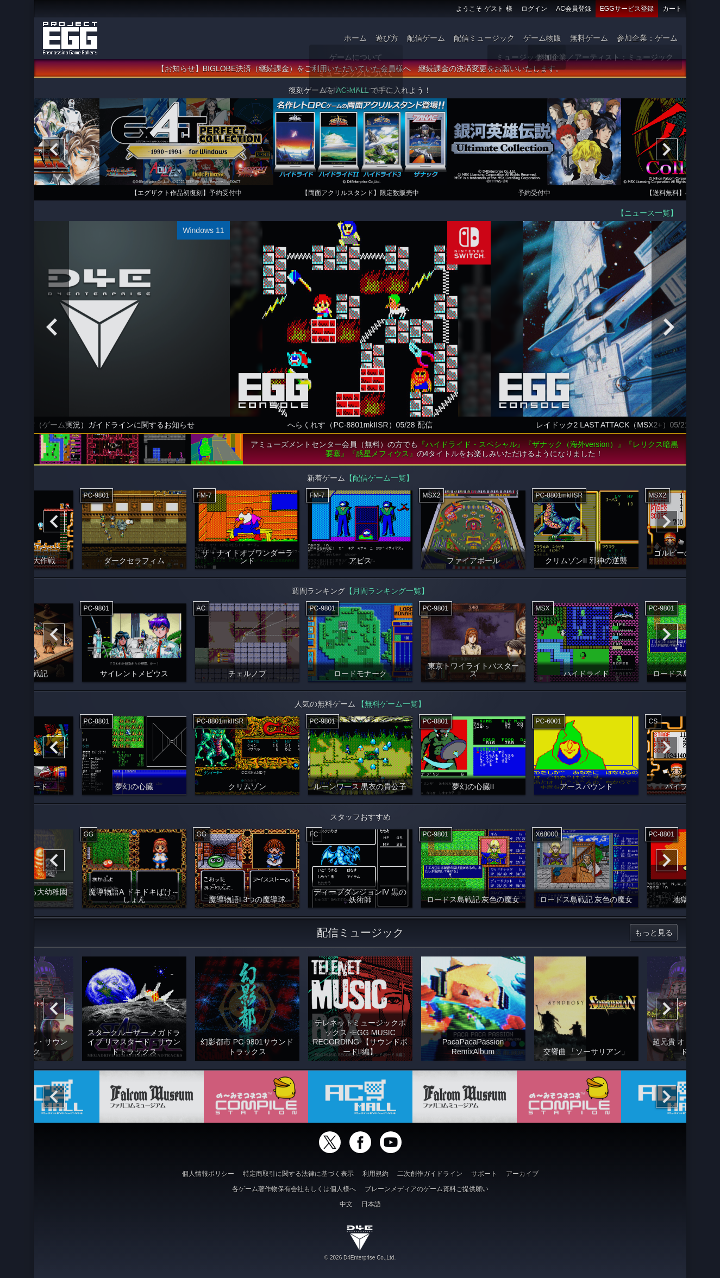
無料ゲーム (589, 38)
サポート (484, 1173)
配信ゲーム (426, 38)
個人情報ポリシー (208, 1173)
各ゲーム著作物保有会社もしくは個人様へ (294, 1189)
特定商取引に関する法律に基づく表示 (298, 1173)
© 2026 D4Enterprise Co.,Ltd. (360, 1258)
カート (672, 8)
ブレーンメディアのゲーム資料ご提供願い (427, 1189)
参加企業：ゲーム (647, 38)
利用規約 (375, 1173)
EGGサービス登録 (627, 8)
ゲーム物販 (542, 38)
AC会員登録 (573, 8)
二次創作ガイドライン (429, 1173)
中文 (346, 1204)
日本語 (371, 1204)
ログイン (534, 8)
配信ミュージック (484, 38)
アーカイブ (522, 1173)
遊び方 (386, 38)
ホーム (355, 38)
